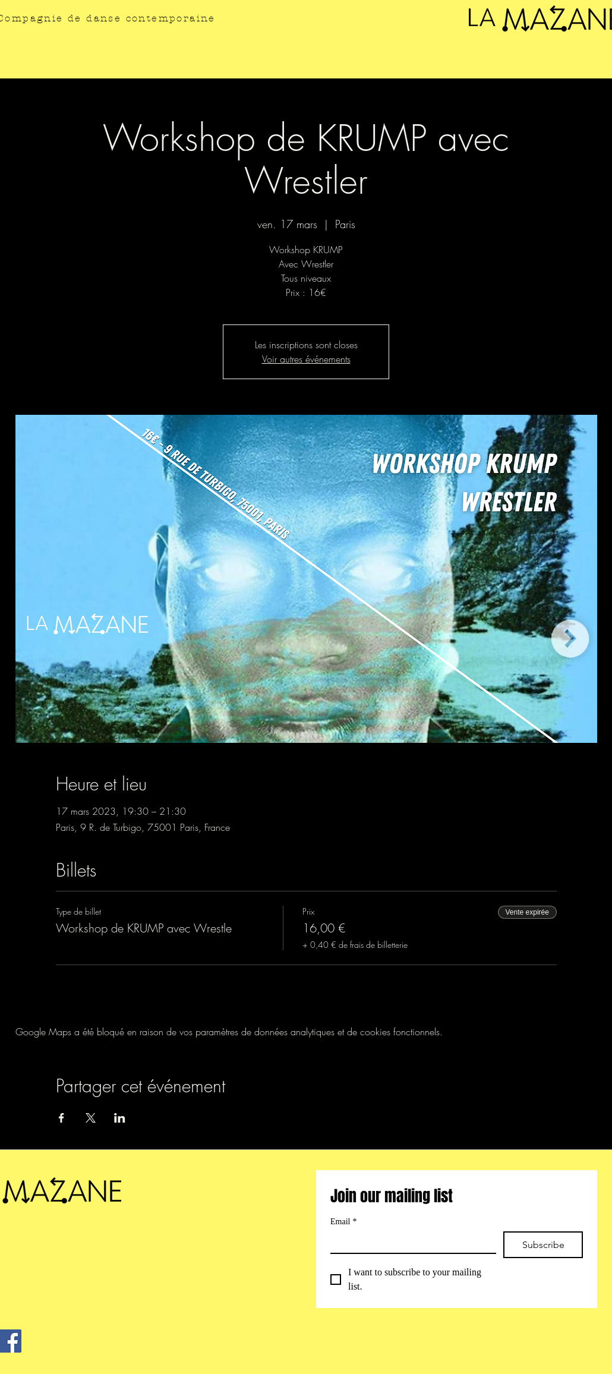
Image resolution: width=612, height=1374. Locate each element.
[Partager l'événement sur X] (90, 1118)
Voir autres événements (306, 358)
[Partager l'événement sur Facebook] (61, 1118)
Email (343, 1222)
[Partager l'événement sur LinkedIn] (119, 1118)
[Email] (409, 1242)
